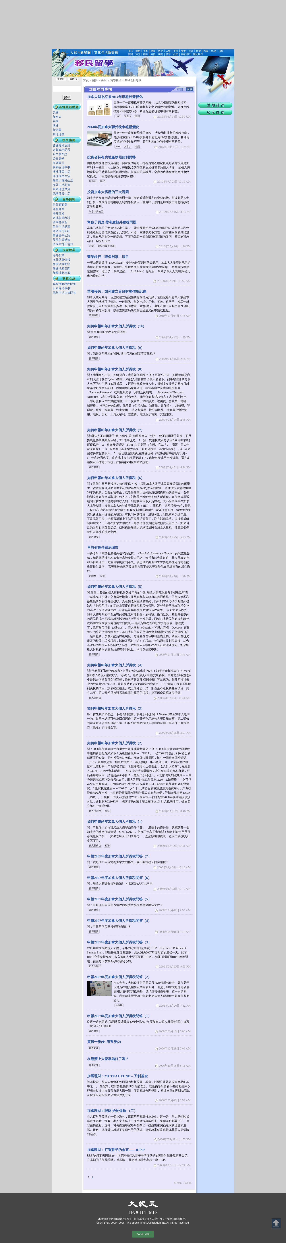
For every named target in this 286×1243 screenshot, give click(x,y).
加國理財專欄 (61, 272)
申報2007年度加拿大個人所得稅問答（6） (119, 878)
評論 (138, 54)
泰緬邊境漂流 (61, 189)
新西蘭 (57, 129)
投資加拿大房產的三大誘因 (108, 192)
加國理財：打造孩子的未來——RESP (116, 1150)
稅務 (107, 811)
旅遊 (190, 51)
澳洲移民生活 (61, 171)
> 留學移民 (114, 80)
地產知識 (93, 1048)
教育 (160, 51)
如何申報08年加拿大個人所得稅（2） (115, 743)
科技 (153, 54)
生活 (175, 51)
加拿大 (127, 116)
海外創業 (58, 255)
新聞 (130, 54)
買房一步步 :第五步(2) (104, 1042)
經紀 (102, 181)
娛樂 (175, 54)
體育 (168, 54)
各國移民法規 (63, 145)
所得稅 (119, 1005)
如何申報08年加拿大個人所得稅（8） (115, 369)
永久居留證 (60, 154)
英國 (56, 121)
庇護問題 (58, 162)
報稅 (137, 116)
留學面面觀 (60, 204)
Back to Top (276, 1223)
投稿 (221, 51)
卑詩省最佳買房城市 (102, 547)
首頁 (86, 80)
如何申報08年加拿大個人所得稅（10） (116, 326)
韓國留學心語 (61, 235)
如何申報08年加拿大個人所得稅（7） (115, 430)
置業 (91, 246)
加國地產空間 (61, 268)
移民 (206, 51)
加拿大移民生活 (63, 180)
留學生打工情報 (63, 244)
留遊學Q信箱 (61, 231)
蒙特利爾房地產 (106, 246)
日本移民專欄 (61, 288)
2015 (117, 116)
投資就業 (69, 250)
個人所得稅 (95, 697)
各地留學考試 (61, 217)
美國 (56, 112)
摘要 (190, 89)
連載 (153, 51)
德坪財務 (93, 337)
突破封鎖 (185, 54)
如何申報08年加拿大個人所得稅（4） (115, 665)
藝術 (138, 51)
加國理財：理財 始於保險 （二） (112, 1111)
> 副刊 (93, 80)
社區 (145, 54)
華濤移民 (93, 315)
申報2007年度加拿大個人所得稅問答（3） (119, 942)
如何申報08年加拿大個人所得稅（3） (115, 708)
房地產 (92, 181)
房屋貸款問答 (61, 264)
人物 (168, 51)
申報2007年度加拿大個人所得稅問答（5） (119, 899)
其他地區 (58, 134)
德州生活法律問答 (64, 292)
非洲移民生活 (61, 176)
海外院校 (58, 213)
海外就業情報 (61, 259)
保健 (198, 51)
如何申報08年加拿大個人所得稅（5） (115, 587)
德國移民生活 (61, 193)
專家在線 (69, 278)
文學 (145, 51)
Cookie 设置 (143, 1234)
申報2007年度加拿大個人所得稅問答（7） (119, 856)
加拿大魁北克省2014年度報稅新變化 (115, 97)
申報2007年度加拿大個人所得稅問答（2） (119, 977)
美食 (183, 51)
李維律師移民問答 (64, 284)
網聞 (160, 54)
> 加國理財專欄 (131, 80)
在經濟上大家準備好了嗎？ (108, 1059)
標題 (180, 89)
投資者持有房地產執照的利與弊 (111, 157)
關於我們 (198, 54)
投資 (102, 576)
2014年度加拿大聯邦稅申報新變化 (113, 127)
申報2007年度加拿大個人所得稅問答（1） (119, 1016)
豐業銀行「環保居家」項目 (108, 257)
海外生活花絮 (61, 184)
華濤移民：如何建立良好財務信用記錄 (116, 291)
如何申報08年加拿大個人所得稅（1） (115, 821)
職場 (213, 51)
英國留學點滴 (61, 239)
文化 (130, 51)
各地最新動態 (69, 107)
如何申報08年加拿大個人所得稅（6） (115, 478)
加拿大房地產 (96, 211)
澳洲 (56, 125)
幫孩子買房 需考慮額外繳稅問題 (112, 222)
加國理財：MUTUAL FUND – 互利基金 (117, 1076)
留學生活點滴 (61, 226)
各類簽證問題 (61, 149)
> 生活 (102, 80)
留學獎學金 (60, 222)
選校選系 (58, 209)
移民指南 (69, 140)
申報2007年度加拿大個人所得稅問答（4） (119, 921)
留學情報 (69, 199)
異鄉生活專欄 (61, 167)
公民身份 (58, 158)
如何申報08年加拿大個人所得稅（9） (115, 348)
